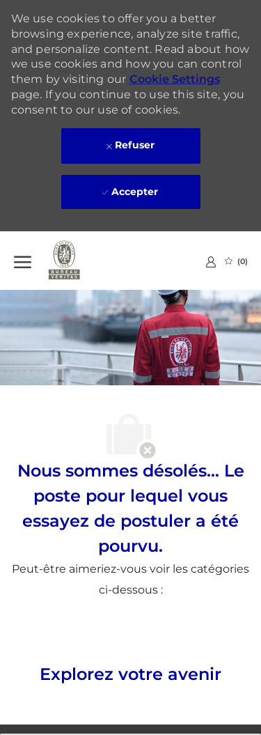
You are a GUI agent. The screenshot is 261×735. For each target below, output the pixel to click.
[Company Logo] (83, 260)
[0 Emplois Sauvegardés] (236, 261)
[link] (210, 261)
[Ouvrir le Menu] (22, 260)
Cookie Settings (174, 79)
